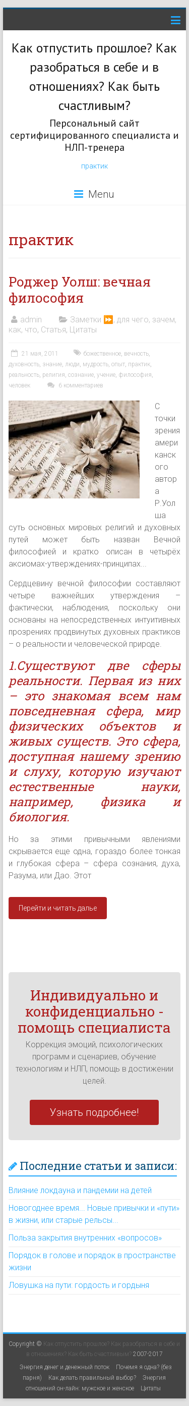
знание (52, 364)
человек (19, 385)
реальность (24, 374)
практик (94, 166)
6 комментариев (74, 385)
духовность (24, 364)
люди (72, 364)
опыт (118, 364)
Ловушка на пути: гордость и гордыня (79, 1285)
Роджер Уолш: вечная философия (80, 289)
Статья (53, 329)
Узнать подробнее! (94, 1112)
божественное (102, 353)
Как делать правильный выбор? (92, 1377)
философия (135, 374)
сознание (81, 374)
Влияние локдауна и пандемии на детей (80, 1190)
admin (31, 319)
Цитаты (83, 329)
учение (106, 374)
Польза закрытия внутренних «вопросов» (85, 1238)
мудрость (95, 364)
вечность (136, 353)
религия (53, 374)
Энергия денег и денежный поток (64, 1367)
